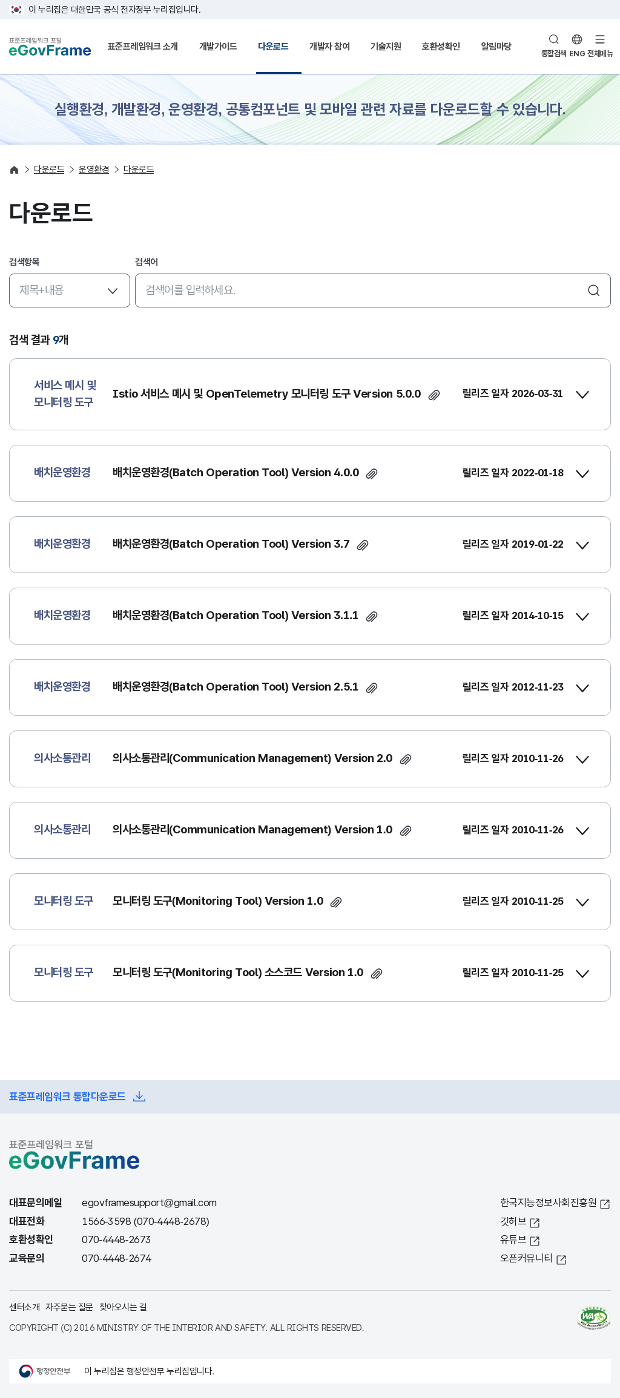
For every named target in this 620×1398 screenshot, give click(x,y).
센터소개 (24, 1307)
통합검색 (554, 53)
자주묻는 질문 (69, 1307)
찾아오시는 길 (123, 1307)
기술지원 (386, 46)
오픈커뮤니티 (526, 1258)
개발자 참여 (329, 46)
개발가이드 (218, 46)
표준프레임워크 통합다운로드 (67, 1097)
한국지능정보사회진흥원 (548, 1203)
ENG (577, 53)
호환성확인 (441, 46)
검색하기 (594, 290)
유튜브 (513, 1239)
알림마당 (496, 46)
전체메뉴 (600, 53)
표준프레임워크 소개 (143, 46)
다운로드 (273, 46)
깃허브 (513, 1221)
